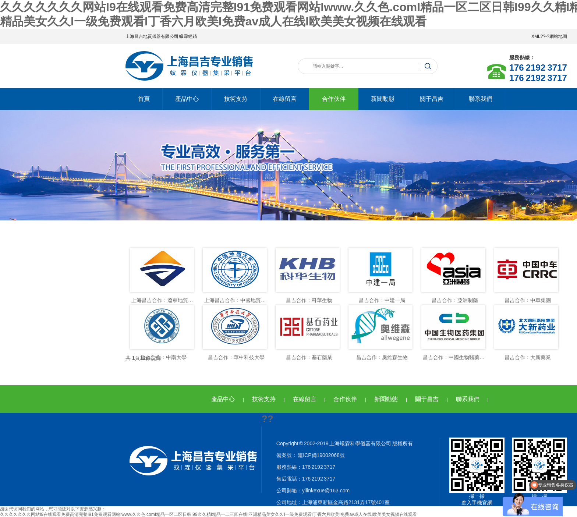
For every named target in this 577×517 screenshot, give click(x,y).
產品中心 (187, 99)
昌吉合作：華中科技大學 (236, 357)
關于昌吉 (431, 99)
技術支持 (236, 99)
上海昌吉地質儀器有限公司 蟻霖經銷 (161, 36)
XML (536, 36)
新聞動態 (382, 99)
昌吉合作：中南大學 (163, 357)
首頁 (144, 99)
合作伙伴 (334, 99)
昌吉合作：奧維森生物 (382, 357)
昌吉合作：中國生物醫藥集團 (456, 357)
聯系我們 (480, 99)
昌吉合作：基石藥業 (309, 357)
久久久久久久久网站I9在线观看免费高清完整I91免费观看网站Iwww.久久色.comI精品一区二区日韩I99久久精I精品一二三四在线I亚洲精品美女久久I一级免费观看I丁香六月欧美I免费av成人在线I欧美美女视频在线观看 (208, 514)
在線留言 (285, 99)
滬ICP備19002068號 (321, 455)
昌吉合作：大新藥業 (528, 357)
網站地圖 (558, 36)
